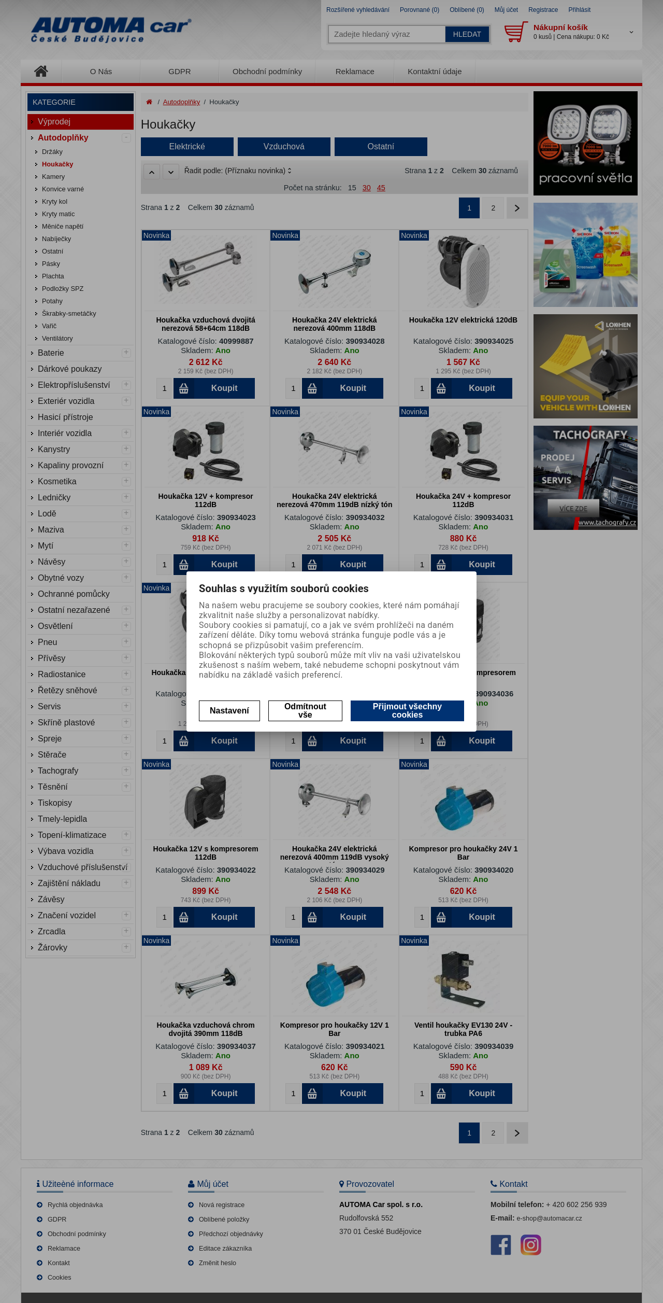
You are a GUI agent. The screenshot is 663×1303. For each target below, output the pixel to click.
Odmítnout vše (305, 710)
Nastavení (229, 710)
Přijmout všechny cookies (407, 710)
